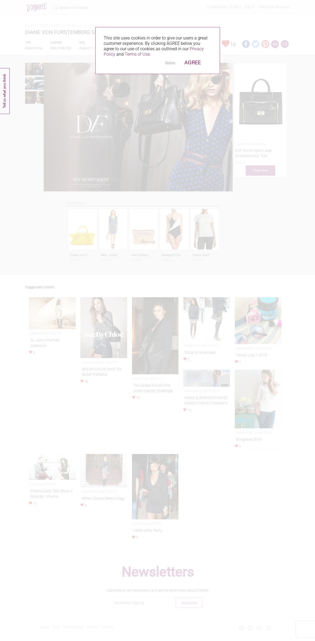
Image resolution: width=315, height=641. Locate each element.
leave (170, 62)
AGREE (192, 62)
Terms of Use (137, 54)
